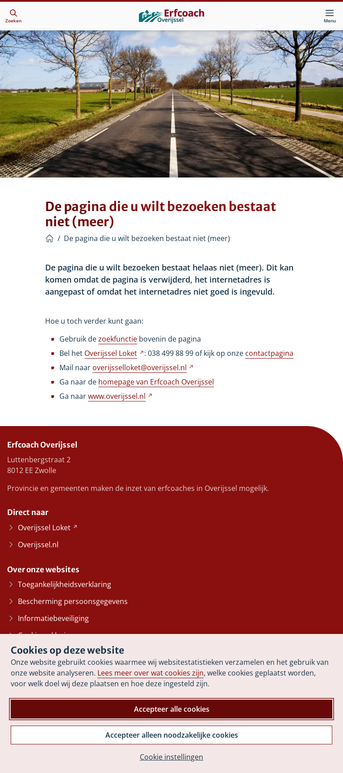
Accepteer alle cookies (171, 709)
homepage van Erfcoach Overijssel (156, 382)
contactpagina (269, 353)
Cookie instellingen (171, 757)
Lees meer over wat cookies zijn (150, 673)
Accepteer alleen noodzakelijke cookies (171, 735)
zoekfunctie (117, 339)
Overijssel (114, 353)
